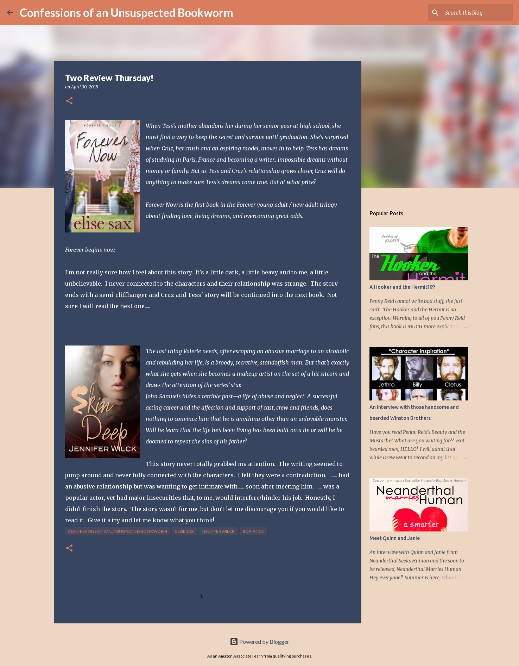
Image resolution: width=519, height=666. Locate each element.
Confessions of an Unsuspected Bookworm (126, 12)
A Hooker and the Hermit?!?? (402, 287)
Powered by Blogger (259, 641)
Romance (253, 531)
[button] (69, 101)
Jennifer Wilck (218, 531)
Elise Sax (184, 531)
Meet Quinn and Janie (394, 538)
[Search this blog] (476, 12)
